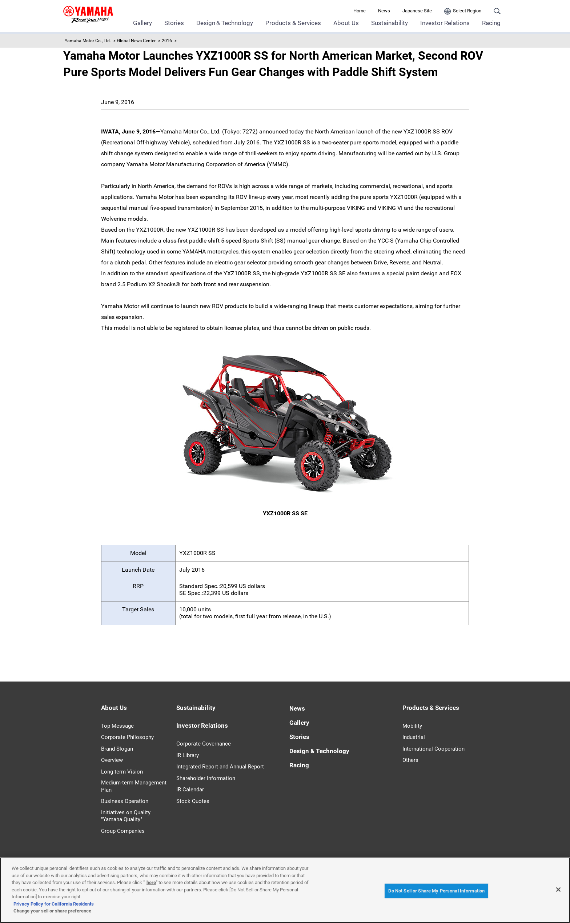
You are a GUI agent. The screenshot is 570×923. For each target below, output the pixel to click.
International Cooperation (433, 749)
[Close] (558, 890)
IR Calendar (190, 789)
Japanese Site (417, 10)
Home (359, 10)
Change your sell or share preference (52, 911)
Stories (174, 23)
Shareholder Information (205, 778)
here (151, 882)
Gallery (142, 23)
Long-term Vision (122, 771)
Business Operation (124, 801)
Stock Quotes (192, 801)
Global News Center (136, 40)
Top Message (117, 726)
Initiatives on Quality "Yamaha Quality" (125, 816)
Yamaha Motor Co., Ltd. (88, 40)
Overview (112, 760)
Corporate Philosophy (127, 737)
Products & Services (293, 23)
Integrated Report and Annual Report (220, 766)
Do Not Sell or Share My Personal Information (436, 891)
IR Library (187, 755)
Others (410, 760)
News (384, 10)
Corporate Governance (203, 743)
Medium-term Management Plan (133, 786)
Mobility (412, 726)
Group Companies (123, 831)
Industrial (413, 737)
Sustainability (389, 23)
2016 (167, 40)
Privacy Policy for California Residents (53, 904)
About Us (346, 23)
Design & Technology (319, 751)
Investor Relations (445, 23)
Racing (491, 23)
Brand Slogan (117, 749)
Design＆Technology (224, 23)
